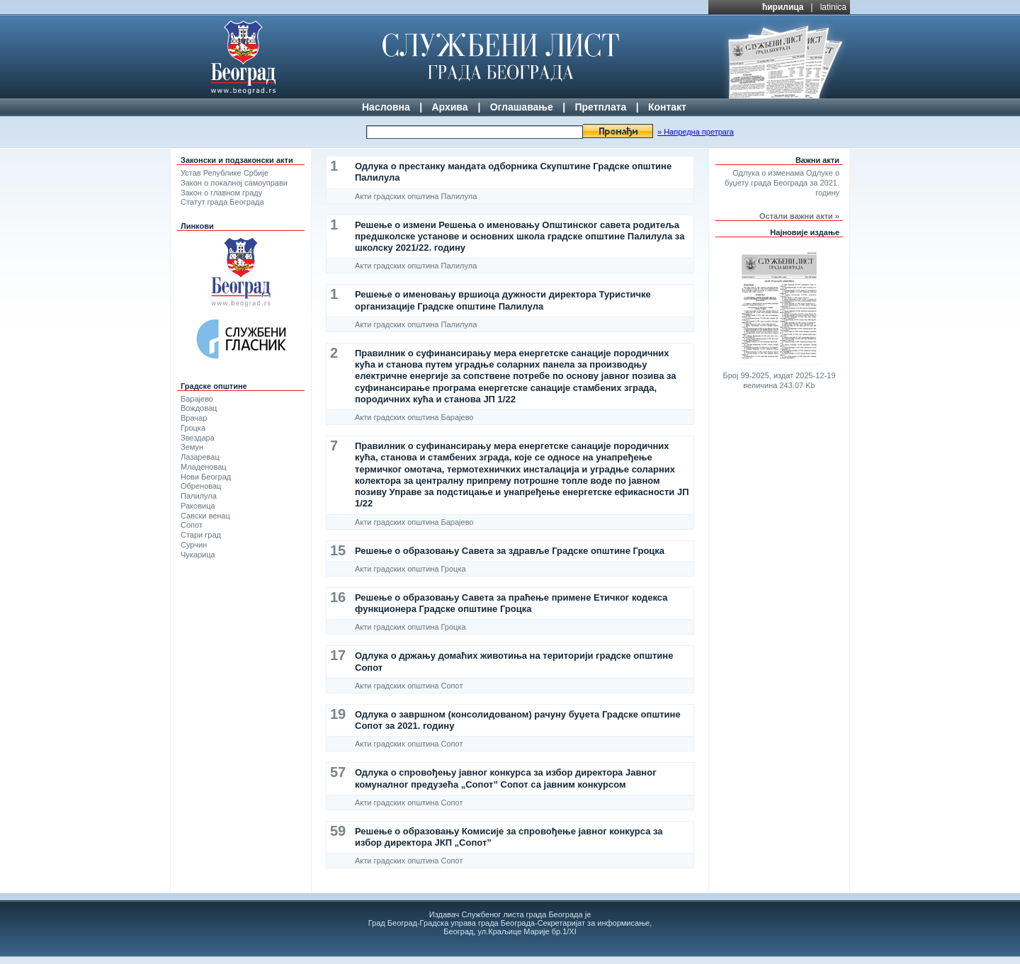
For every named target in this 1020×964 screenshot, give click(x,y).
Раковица (198, 505)
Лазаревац (200, 457)
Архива (449, 107)
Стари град (201, 535)
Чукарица (198, 554)
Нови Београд (206, 476)
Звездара (198, 437)
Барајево (197, 399)
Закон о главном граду (221, 192)
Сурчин (194, 544)
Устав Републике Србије (224, 173)
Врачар (194, 418)
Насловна (386, 107)
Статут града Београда (222, 202)
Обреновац (201, 486)
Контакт (667, 107)
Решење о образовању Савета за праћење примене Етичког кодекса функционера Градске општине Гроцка (511, 603)
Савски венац (205, 515)
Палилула (199, 496)
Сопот (192, 525)
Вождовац (199, 408)
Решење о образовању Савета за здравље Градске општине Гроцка (509, 550)
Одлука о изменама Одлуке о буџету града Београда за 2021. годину (782, 183)
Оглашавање (521, 107)
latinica (833, 7)
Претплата (600, 107)
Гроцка (193, 428)
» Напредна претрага (695, 131)
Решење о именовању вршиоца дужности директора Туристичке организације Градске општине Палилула (503, 300)
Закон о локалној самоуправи (234, 182)
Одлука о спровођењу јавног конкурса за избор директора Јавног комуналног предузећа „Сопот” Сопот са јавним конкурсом (506, 778)
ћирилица (783, 7)
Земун (192, 447)
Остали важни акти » (799, 216)
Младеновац (204, 467)
